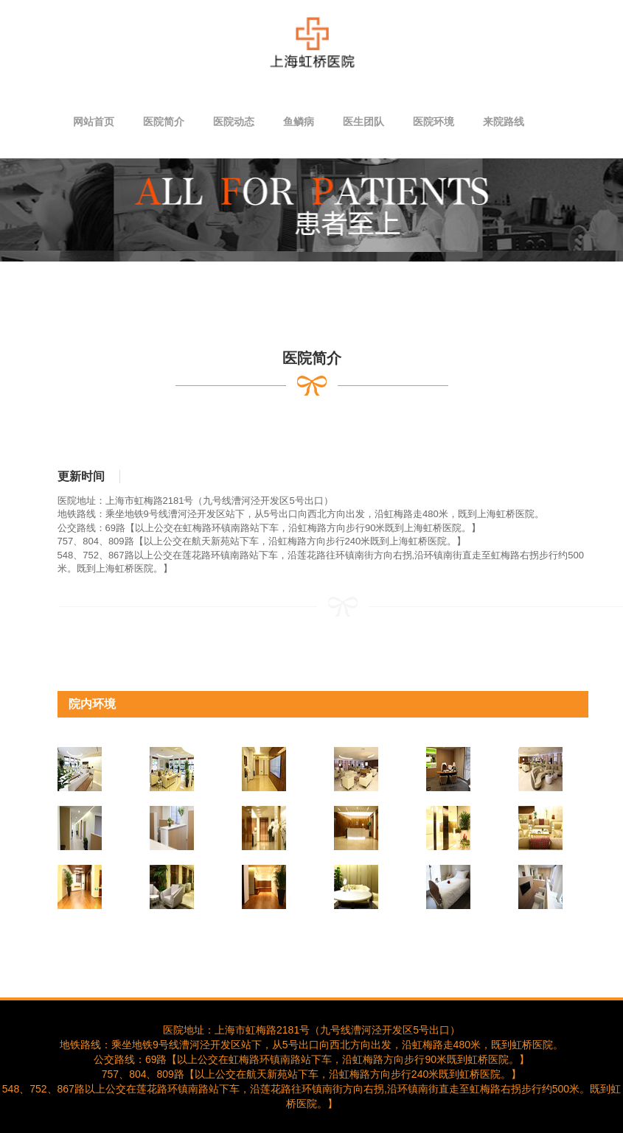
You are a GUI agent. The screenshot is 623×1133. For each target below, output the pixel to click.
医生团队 (363, 121)
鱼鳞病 (298, 121)
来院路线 (503, 121)
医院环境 (433, 121)
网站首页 (93, 121)
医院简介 (163, 121)
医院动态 (233, 121)
